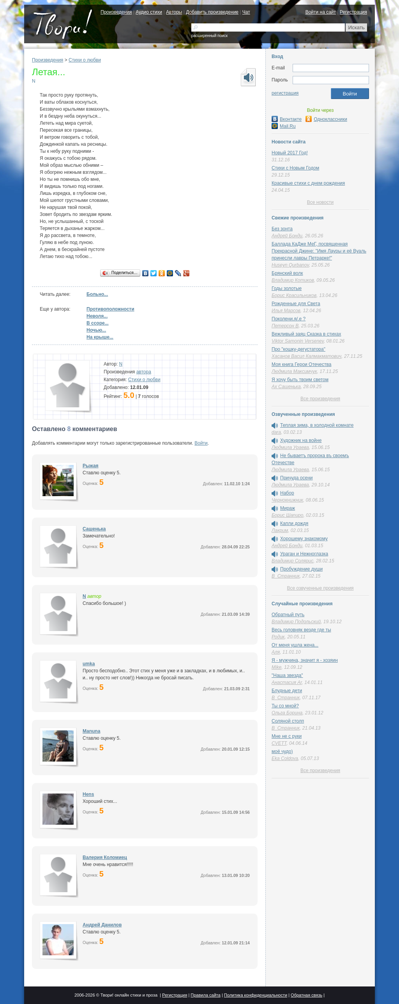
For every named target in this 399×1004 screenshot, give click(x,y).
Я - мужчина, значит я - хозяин (305, 660)
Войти (201, 443)
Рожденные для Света (296, 303)
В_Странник (286, 576)
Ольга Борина (287, 713)
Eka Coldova (285, 758)
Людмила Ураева (290, 447)
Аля (276, 652)
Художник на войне (300, 440)
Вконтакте (287, 119)
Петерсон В (285, 326)
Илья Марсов (286, 310)
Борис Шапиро (287, 515)
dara (276, 432)
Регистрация (353, 12)
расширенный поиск (209, 36)
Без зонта (282, 229)
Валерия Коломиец (105, 857)
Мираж (287, 508)
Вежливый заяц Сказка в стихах (306, 334)
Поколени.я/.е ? (288, 319)
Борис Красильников (294, 295)
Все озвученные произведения (320, 588)
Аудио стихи (149, 12)
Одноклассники (326, 119)
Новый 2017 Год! (290, 153)
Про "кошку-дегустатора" (298, 349)
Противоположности (110, 309)
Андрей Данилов (102, 925)
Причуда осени (296, 478)
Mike (276, 667)
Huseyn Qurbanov (290, 265)
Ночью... (96, 330)
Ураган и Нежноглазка (304, 554)
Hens (88, 794)
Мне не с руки (287, 736)
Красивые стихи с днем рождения (308, 183)
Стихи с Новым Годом (295, 168)
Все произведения (320, 398)
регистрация (285, 93)
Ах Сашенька (286, 386)
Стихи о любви (85, 60)
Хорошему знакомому (304, 538)
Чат (246, 12)
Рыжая (91, 465)
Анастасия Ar (287, 682)
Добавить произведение (212, 12)
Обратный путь (288, 614)
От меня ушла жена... (295, 645)
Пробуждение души (301, 569)
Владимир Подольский (296, 621)
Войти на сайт (320, 12)
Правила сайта (206, 995)
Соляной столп (288, 721)
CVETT (279, 743)
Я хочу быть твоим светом (300, 379)
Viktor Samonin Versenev (298, 341)
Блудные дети (287, 690)
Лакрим (280, 530)
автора (143, 372)
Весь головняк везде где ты (301, 630)
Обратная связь (306, 995)
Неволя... (97, 316)
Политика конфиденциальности (255, 995)
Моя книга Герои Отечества (301, 364)
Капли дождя (294, 523)
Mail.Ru (284, 126)
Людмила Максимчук (294, 371)
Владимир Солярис (292, 561)
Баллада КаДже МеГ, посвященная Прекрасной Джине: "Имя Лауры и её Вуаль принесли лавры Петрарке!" (319, 251)
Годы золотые (287, 288)
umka (89, 663)
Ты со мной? (285, 706)
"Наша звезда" (287, 675)
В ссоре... (98, 323)
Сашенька (94, 529)
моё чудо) (282, 751)
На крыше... (100, 337)
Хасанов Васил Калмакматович (306, 356)
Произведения (116, 12)
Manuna (91, 731)
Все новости (320, 202)
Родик (278, 637)
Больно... (97, 294)
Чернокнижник (287, 500)
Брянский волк (287, 273)
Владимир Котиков (293, 280)
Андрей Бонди (287, 236)
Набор (287, 493)
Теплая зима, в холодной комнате (316, 425)
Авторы (174, 12)
